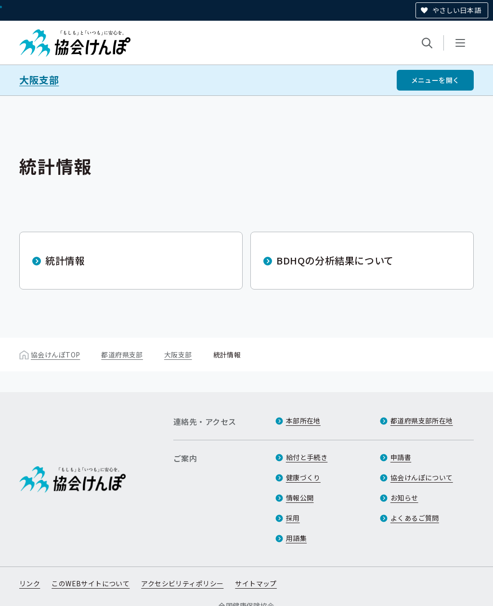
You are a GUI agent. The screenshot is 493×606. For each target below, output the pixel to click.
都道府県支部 (122, 354)
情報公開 (300, 497)
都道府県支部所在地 (421, 420)
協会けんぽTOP (55, 354)
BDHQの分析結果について (335, 260)
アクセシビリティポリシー (182, 583)
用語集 (296, 538)
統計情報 (65, 260)
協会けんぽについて (421, 477)
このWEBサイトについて (91, 583)
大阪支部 (39, 80)
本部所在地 (303, 420)
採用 (293, 518)
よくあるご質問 (414, 518)
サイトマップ (256, 583)
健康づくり (303, 477)
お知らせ (404, 497)
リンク (29, 583)
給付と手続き (307, 457)
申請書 (400, 457)
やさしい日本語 (456, 10)
